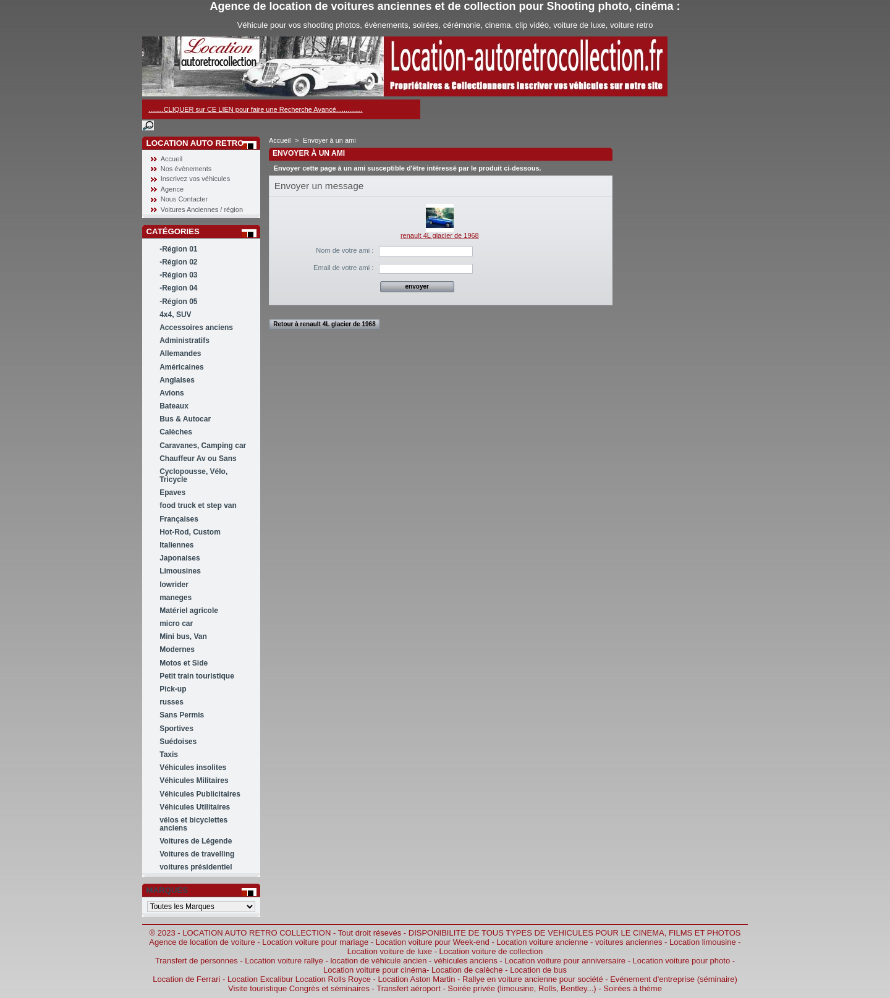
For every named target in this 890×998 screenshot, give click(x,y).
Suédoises (178, 741)
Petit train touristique (196, 676)
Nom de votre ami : (344, 250)
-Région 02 (178, 262)
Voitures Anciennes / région (202, 209)
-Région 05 (178, 301)
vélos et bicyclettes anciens (193, 824)
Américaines (181, 367)
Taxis (168, 754)
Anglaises (177, 380)
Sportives (176, 728)
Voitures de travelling (196, 854)
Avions (171, 393)
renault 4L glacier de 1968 (439, 235)
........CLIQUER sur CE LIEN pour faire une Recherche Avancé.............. (255, 109)
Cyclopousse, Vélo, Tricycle (193, 475)
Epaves (172, 492)
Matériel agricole (188, 610)
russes (171, 702)
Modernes (177, 649)
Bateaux (174, 406)
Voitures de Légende (195, 841)
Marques (167, 890)
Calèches (175, 432)
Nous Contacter (184, 199)
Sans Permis (181, 715)
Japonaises (179, 558)
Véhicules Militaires (193, 780)
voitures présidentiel (195, 867)
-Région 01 (178, 249)
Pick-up (172, 689)
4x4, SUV (175, 314)
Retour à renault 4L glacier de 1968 (324, 324)
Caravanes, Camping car (202, 445)
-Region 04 (178, 288)
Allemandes (180, 353)
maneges (175, 597)
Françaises (178, 519)
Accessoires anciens (196, 327)
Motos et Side (183, 663)
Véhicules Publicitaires (199, 794)
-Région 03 (178, 275)
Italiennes (176, 545)
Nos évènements (186, 168)
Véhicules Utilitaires (194, 807)
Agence (172, 189)
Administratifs (184, 340)
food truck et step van (198, 505)
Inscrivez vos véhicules (196, 178)
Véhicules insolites (192, 767)
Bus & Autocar (185, 419)
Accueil (171, 159)
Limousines (180, 571)
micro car (176, 623)
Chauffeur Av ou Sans (197, 458)
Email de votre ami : (343, 267)
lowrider (174, 584)
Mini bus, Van (183, 636)
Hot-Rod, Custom (190, 532)
